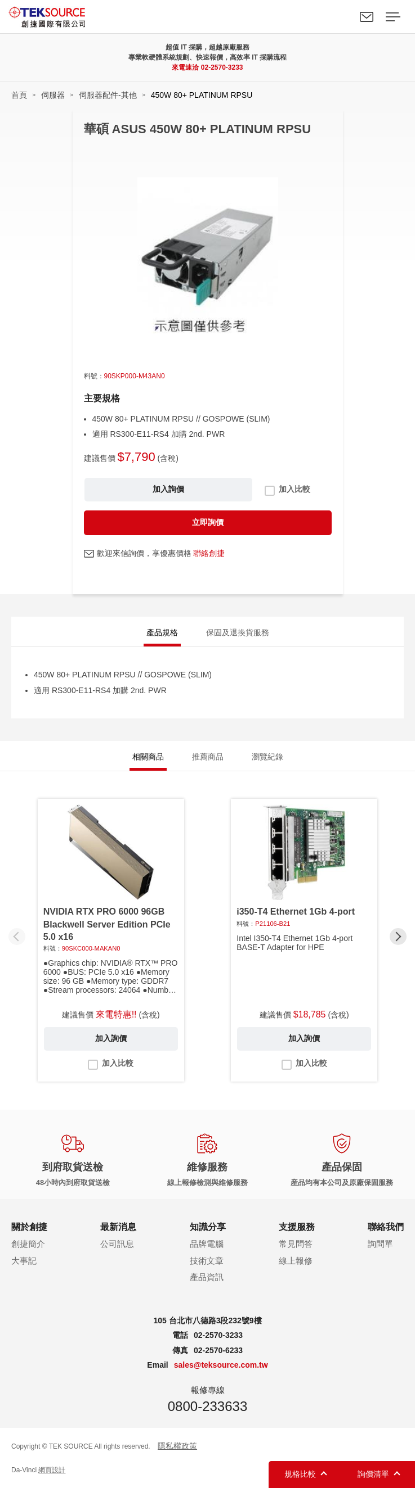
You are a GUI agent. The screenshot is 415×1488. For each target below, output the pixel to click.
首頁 (19, 95)
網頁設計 (51, 1470)
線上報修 (296, 1260)
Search (340, 16)
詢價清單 (373, 1473)
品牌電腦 (207, 1244)
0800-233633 (207, 1406)
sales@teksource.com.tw (221, 1364)
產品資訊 (207, 1277)
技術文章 (207, 1260)
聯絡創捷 (209, 553)
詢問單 (380, 1244)
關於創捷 (29, 1227)
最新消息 (118, 1227)
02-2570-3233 (222, 67)
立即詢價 (208, 522)
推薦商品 (208, 756)
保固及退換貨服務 (237, 632)
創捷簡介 (28, 1244)
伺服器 (53, 95)
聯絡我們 (366, 16)
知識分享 (208, 1227)
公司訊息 (117, 1244)
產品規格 (162, 632)
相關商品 (148, 756)
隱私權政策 (177, 1445)
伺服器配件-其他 (108, 95)
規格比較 (300, 1473)
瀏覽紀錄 (267, 756)
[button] (398, 936)
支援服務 (297, 1227)
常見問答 (296, 1244)
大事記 (24, 1260)
